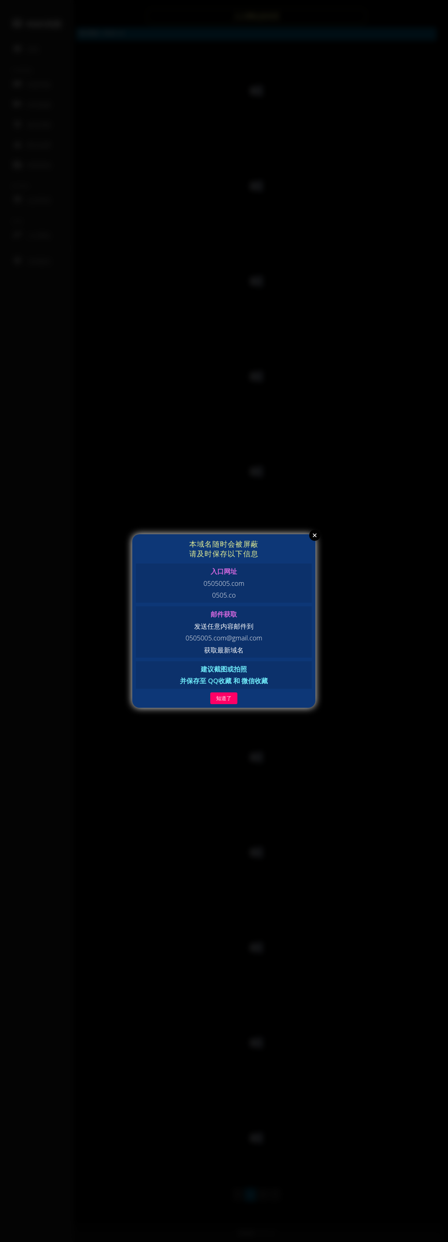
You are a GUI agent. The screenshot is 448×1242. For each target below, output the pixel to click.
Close (314, 535)
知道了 (224, 698)
